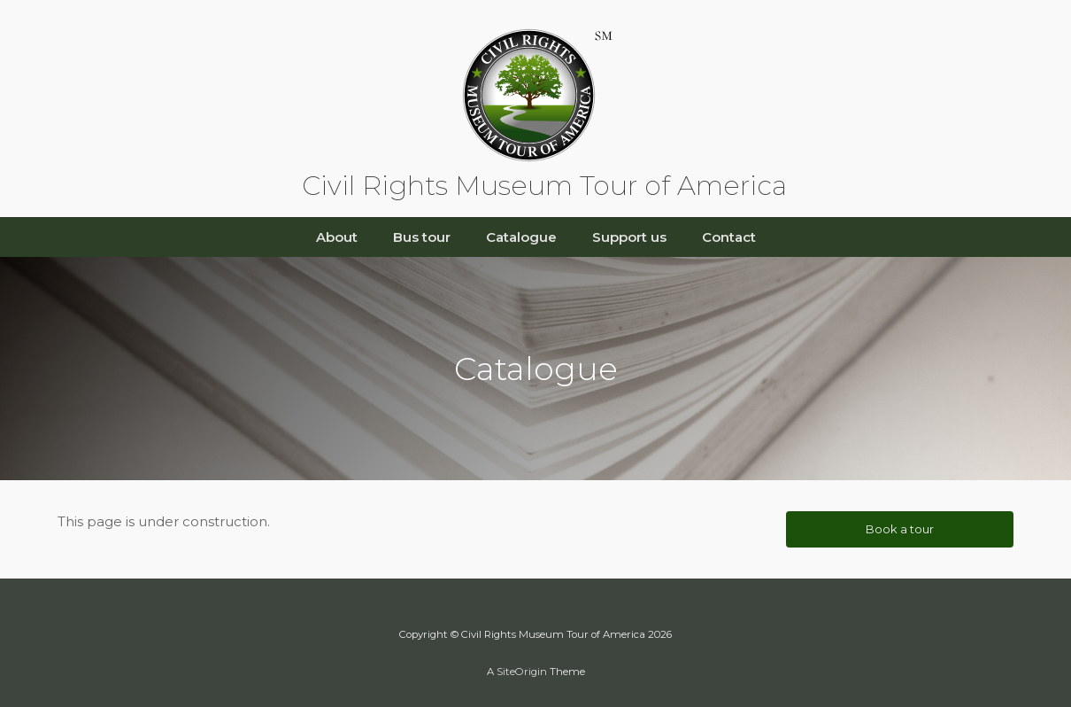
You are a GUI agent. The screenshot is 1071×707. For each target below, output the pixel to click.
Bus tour (422, 237)
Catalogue (521, 237)
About (337, 237)
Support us (629, 237)
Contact (729, 237)
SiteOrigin (522, 671)
